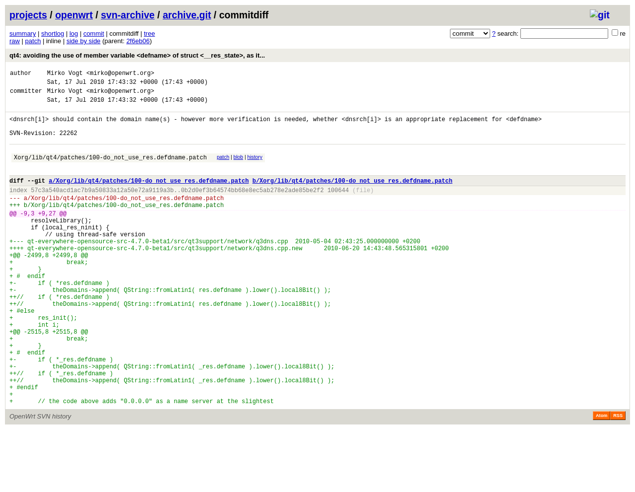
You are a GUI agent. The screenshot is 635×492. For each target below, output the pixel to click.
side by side (83, 41)
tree (149, 33)
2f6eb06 (138, 41)
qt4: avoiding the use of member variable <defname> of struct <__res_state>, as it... (137, 55)
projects (28, 14)
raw (14, 41)
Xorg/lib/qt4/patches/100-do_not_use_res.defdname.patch (110, 170)
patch (33, 41)
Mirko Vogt (65, 74)
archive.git (187, 14)
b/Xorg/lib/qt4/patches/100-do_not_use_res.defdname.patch (352, 197)
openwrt (74, 14)
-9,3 (27, 235)
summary (22, 33)
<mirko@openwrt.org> (120, 74)
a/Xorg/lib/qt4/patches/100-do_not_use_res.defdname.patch (149, 197)
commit (93, 33)
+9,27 (47, 235)
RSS (618, 478)
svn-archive (127, 14)
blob (239, 169)
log (73, 33)
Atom (601, 478)
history (254, 169)
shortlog (52, 33)
